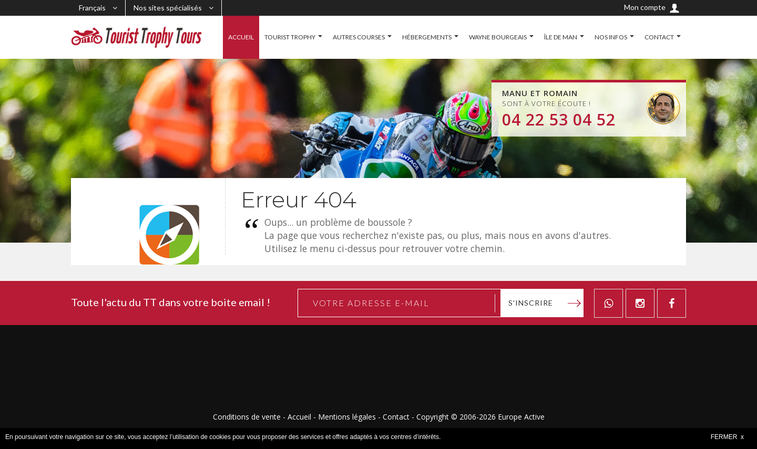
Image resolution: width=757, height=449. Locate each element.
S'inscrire (530, 302)
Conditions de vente (247, 417)
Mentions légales (347, 417)
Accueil (299, 417)
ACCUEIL (241, 37)
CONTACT (659, 37)
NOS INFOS (611, 37)
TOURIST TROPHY (289, 37)
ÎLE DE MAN (560, 37)
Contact (396, 417)
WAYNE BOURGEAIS (498, 37)
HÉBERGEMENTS (427, 37)
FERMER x (727, 437)
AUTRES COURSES (359, 37)
